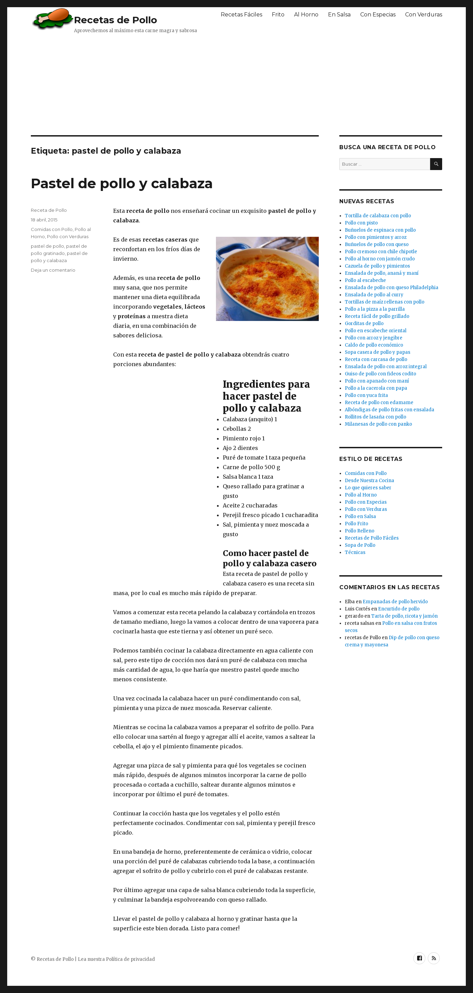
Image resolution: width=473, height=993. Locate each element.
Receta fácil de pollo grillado (377, 316)
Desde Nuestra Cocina (369, 480)
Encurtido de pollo (399, 609)
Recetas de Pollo (115, 20)
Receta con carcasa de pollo (376, 359)
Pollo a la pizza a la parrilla (375, 309)
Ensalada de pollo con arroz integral (386, 367)
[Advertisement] (197, 84)
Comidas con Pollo (52, 229)
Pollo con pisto (361, 223)
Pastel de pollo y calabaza (122, 183)
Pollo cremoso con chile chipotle (381, 252)
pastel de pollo (47, 246)
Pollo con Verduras (67, 236)
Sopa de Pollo (360, 545)
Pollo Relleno (359, 531)
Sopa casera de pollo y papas (377, 352)
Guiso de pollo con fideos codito (380, 374)
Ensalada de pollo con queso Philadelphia (391, 288)
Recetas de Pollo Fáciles (372, 538)
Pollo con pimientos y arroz (376, 237)
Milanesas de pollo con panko (378, 424)
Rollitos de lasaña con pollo (375, 417)
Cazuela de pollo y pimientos (377, 266)
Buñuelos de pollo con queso (377, 244)
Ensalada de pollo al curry (374, 295)
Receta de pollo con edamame (379, 402)
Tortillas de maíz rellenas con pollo (384, 302)
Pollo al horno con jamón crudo (380, 259)
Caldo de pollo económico (374, 345)
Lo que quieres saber (368, 488)
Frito (278, 14)
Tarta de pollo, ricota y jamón (404, 616)
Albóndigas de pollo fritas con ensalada (389, 410)
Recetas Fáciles (241, 14)
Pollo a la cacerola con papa (376, 388)
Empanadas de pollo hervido (395, 602)
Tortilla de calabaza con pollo (378, 216)
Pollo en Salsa (360, 516)
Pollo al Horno (361, 495)
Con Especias (378, 14)
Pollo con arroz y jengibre (373, 338)
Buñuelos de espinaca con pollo (380, 230)
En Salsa (339, 14)
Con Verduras (423, 14)
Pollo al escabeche (365, 280)
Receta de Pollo (49, 210)
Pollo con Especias (366, 502)
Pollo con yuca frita (366, 395)
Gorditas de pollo (364, 323)
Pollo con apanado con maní (377, 381)
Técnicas (355, 552)
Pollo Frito (356, 524)
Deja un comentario (53, 270)
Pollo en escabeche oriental (376, 331)
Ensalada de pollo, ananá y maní (382, 273)
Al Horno (306, 14)
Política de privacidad (130, 959)
